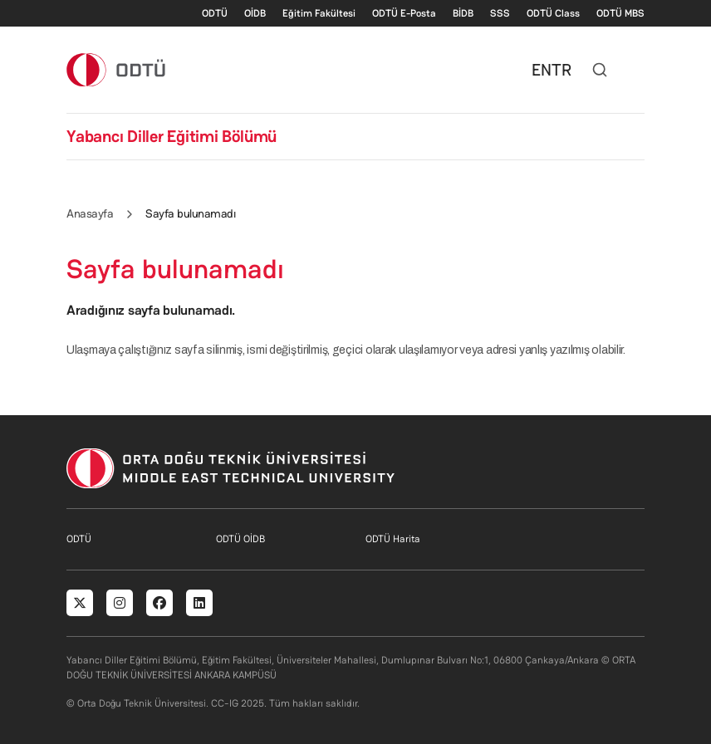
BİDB (463, 13)
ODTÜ (215, 13)
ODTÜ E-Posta (404, 13)
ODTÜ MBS (620, 13)
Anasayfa (89, 213)
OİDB (255, 13)
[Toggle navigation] (636, 70)
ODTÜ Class (553, 13)
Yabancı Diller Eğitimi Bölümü (171, 136)
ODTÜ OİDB (240, 539)
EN (542, 69)
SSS (500, 13)
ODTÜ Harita (392, 539)
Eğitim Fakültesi (319, 13)
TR (561, 69)
